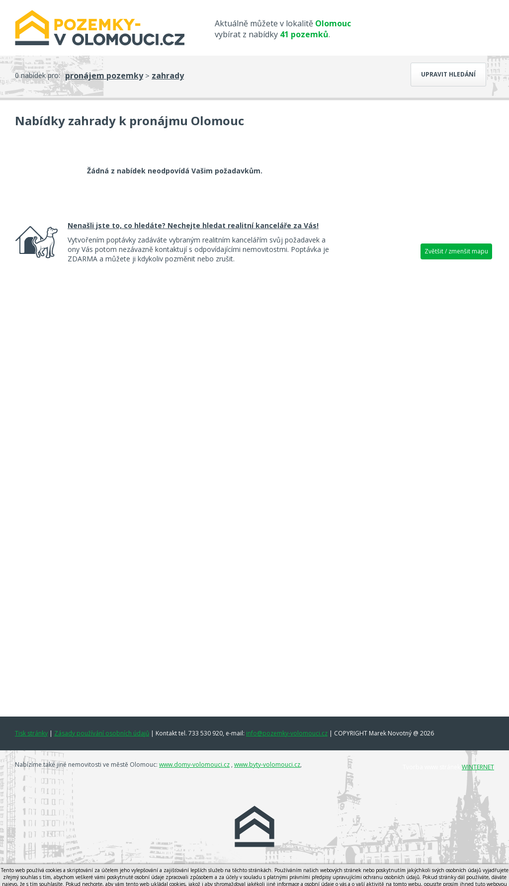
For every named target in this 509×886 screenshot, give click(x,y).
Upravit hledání (448, 74)
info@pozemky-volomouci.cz (287, 733)
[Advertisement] (418, 420)
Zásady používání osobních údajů (101, 733)
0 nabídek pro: (37, 75)
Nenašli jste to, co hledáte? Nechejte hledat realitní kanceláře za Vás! (193, 225)
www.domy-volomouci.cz (194, 764)
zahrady (168, 75)
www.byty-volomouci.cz (267, 764)
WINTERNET (478, 767)
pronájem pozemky (104, 75)
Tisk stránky (31, 733)
